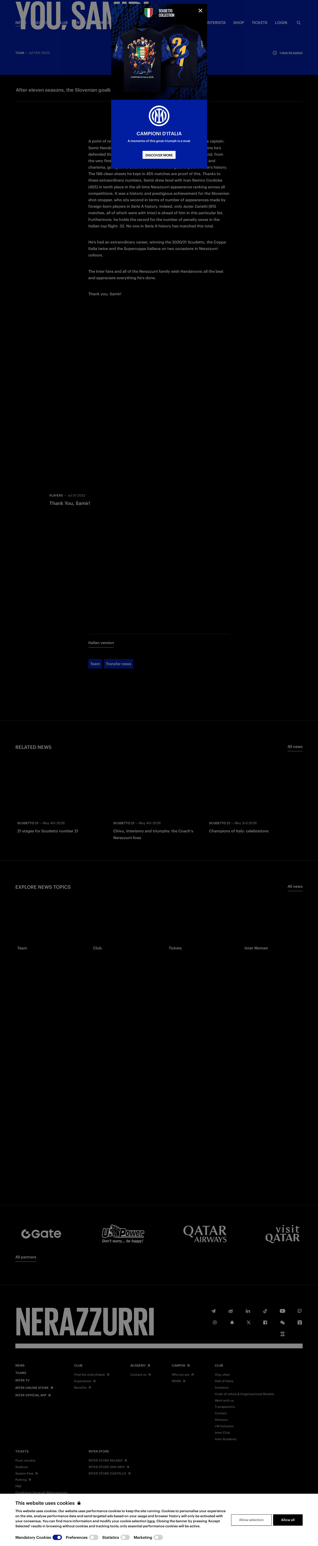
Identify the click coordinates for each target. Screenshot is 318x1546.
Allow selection (251, 1520)
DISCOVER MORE (159, 155)
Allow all (288, 1520)
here (151, 1521)
